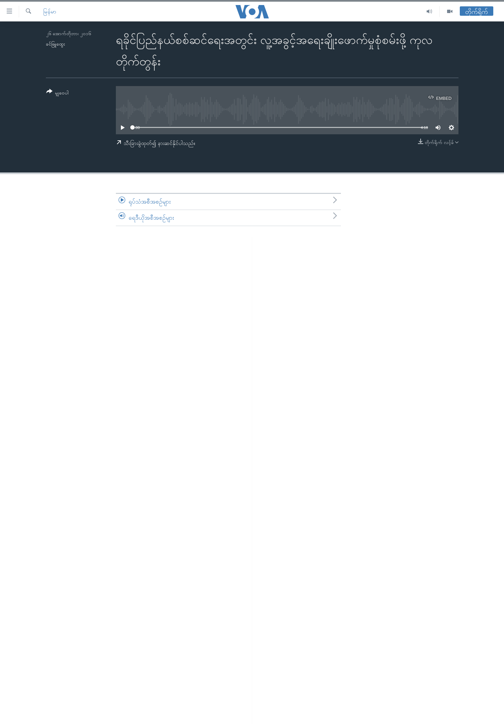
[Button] (57, 93)
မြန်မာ (49, 11)
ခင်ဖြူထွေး (55, 44)
